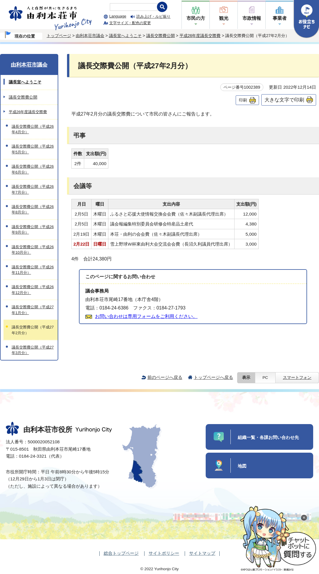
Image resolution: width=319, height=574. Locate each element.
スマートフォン (297, 377)
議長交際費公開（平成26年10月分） (33, 250)
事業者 (280, 18)
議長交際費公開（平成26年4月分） (33, 129)
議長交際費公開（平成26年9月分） (33, 230)
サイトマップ (202, 553)
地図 (242, 465)
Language (117, 16)
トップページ (59, 35)
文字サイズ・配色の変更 (130, 23)
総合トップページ (121, 553)
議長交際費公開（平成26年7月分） (33, 189)
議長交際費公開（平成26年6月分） (33, 169)
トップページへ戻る (213, 377)
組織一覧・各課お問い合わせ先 (268, 437)
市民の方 (195, 18)
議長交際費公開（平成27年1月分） (33, 310)
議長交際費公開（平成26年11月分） (33, 270)
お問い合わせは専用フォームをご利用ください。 (146, 316)
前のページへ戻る (164, 377)
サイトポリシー (164, 553)
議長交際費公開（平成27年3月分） (33, 350)
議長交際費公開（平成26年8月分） (33, 209)
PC (265, 377)
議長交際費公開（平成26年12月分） (33, 290)
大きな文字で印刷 (284, 100)
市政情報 (251, 18)
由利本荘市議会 (90, 35)
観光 (223, 18)
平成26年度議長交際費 (200, 35)
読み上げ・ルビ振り (153, 16)
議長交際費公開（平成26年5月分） (33, 149)
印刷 (243, 100)
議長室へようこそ (125, 35)
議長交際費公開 (160, 35)
